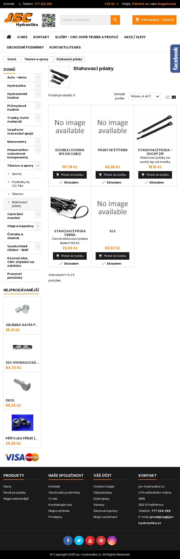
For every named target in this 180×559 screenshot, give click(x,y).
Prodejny (55, 517)
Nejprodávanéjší (21, 290)
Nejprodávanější (16, 498)
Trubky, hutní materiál (18, 120)
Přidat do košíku (70, 175)
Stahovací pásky (19, 204)
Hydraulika (16, 85)
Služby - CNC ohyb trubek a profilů (86, 37)
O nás (22, 37)
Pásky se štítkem (113, 150)
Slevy (7, 486)
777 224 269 (43, 4)
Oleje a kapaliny (20, 226)
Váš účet (103, 475)
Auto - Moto (17, 77)
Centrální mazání (15, 216)
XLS (112, 231)
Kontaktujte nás (65, 47)
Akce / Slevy (135, 37)
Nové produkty (15, 492)
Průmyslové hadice (16, 108)
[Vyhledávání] (90, 20)
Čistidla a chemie (15, 236)
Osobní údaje (104, 486)
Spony (17, 174)
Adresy (99, 505)
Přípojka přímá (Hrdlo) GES (22, 438)
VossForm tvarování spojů (20, 132)
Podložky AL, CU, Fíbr (21, 184)
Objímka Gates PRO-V (22, 325)
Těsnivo (17, 194)
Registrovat (167, 4)
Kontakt (9, 4)
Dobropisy (101, 498)
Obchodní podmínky (25, 47)
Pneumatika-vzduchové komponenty (18, 154)
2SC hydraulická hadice (22, 362)
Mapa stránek (59, 511)
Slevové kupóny (106, 511)
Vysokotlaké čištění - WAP (17, 248)
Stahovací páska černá (70, 233)
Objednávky (103, 492)
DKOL (10, 400)
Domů (9, 69)
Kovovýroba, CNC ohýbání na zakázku (20, 262)
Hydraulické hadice (17, 96)
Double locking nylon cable (69, 152)
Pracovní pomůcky (14, 276)
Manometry (16, 141)
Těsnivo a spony (20, 165)
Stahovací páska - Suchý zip (155, 152)
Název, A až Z (145, 96)
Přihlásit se (140, 4)
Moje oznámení (105, 517)
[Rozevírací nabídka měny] (112, 4)
